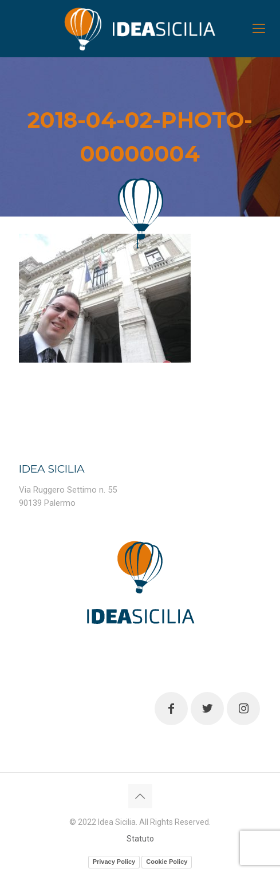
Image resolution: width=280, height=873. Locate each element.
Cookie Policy (166, 861)
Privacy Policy (114, 861)
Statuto (140, 838)
